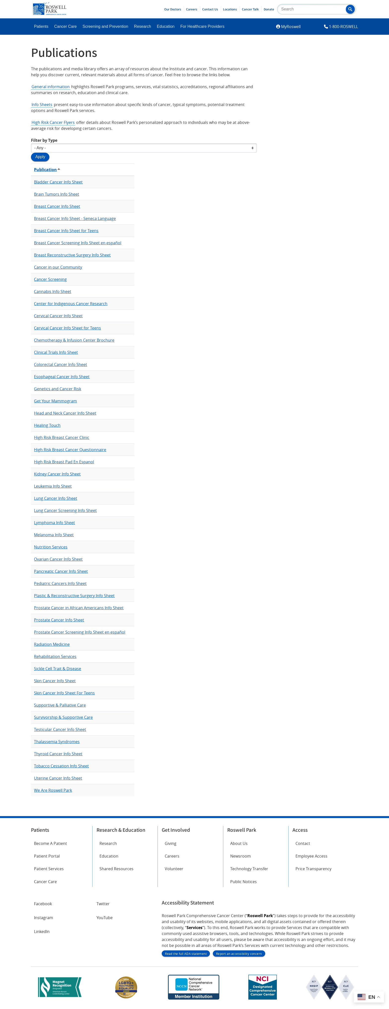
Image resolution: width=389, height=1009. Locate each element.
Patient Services (49, 868)
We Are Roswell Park (53, 790)
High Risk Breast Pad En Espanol (64, 462)
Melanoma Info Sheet (54, 535)
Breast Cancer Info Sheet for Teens (66, 230)
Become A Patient (50, 843)
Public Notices (243, 881)
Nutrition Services (50, 547)
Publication (47, 169)
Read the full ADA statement (186, 954)
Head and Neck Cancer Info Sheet (65, 413)
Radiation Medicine (52, 644)
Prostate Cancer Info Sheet (59, 620)
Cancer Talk (250, 9)
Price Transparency (313, 868)
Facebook (43, 903)
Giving (170, 843)
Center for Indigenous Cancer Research (70, 303)
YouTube (105, 917)
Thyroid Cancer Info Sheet (58, 754)
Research (142, 26)
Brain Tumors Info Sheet (56, 194)
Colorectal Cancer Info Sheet (60, 364)
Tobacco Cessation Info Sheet (61, 766)
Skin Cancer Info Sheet (55, 681)
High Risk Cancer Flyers (53, 122)
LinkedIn (42, 931)
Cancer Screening (50, 279)
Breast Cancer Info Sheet (57, 206)
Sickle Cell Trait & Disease (57, 668)
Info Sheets (42, 104)
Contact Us (210, 9)
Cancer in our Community (58, 267)
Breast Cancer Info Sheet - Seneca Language (75, 218)
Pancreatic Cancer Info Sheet (61, 571)
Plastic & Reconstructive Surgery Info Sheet (74, 595)
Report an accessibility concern (239, 954)
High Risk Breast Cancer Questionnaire (70, 449)
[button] (350, 9)
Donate (269, 9)
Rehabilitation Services (55, 656)
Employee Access (311, 856)
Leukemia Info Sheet (53, 486)
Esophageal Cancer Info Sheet (62, 376)
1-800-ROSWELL (343, 26)
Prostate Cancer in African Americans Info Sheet (79, 608)
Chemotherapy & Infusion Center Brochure (74, 340)
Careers (191, 9)
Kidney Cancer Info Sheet (57, 474)
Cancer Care (65, 26)
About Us (239, 843)
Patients (41, 26)
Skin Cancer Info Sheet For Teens (64, 693)
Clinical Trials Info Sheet (56, 352)
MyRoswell (291, 26)
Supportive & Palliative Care (60, 705)
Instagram (43, 917)
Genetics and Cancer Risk (57, 389)
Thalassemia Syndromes (57, 741)
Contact (302, 843)
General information (51, 86)
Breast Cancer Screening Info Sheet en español (77, 243)
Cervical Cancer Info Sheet (58, 316)
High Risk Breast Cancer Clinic (61, 437)
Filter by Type (44, 140)
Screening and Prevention (105, 26)
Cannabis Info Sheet (52, 291)
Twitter (103, 903)
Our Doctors (172, 9)
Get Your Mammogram (55, 401)
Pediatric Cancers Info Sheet (60, 583)
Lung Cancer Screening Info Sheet (65, 510)
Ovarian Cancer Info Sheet (58, 559)
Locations (230, 9)
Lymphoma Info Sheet (54, 522)
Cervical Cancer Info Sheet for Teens (67, 328)
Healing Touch (47, 425)
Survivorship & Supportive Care (63, 717)
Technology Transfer (249, 868)
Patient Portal (47, 856)
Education (165, 26)
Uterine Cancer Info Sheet (58, 778)
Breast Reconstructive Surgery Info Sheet (72, 255)
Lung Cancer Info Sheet (55, 498)
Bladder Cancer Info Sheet (58, 182)
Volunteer (174, 868)
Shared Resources (116, 868)
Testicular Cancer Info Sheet (60, 729)
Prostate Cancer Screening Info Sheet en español (79, 632)
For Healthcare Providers (202, 26)
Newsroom (240, 856)
